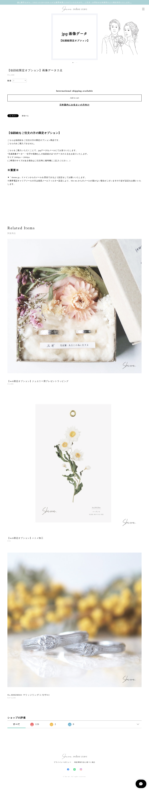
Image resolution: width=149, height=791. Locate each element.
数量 (9, 81)
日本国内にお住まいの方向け (75, 105)
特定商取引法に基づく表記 (84, 762)
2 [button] (74, 62)
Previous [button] (4, 36)
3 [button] (76, 62)
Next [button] (144, 36)
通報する (25, 116)
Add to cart (74, 98)
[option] (74, 36)
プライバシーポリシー (62, 762)
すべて (16, 724)
